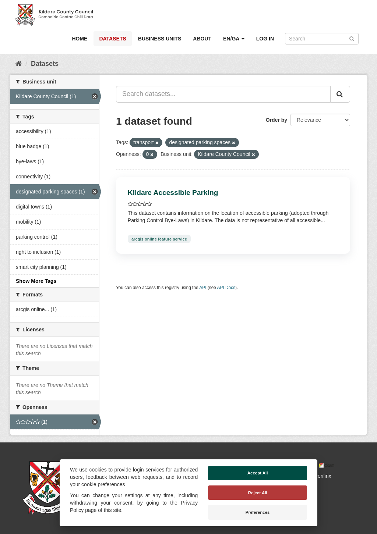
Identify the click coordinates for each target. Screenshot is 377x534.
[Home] (18, 63)
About (202, 39)
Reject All (257, 493)
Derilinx (319, 476)
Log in (265, 39)
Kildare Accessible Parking (173, 192)
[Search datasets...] (223, 94)
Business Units (159, 39)
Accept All (257, 473)
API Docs (226, 287)
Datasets (112, 39)
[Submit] (352, 38)
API (202, 287)
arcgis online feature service (159, 238)
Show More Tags (36, 281)
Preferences (258, 512)
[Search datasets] (322, 38)
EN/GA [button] (233, 39)
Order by (276, 120)
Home (79, 39)
